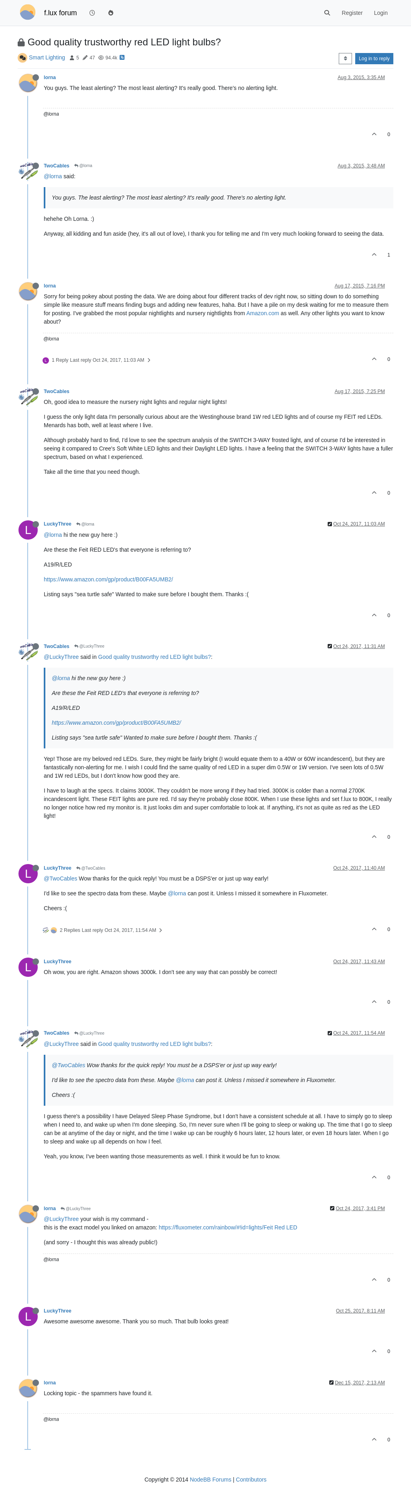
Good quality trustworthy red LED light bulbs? (154, 657)
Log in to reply (374, 58)
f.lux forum (60, 13)
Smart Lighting (47, 57)
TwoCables (56, 166)
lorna (50, 77)
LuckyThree (57, 524)
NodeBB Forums (210, 1479)
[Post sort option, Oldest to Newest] (345, 58)
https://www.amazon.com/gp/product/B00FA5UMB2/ (108, 579)
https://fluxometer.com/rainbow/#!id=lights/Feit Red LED (228, 1227)
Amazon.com (262, 313)
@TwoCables (90, 868)
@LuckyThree (89, 646)
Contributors (251, 1479)
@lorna (83, 165)
